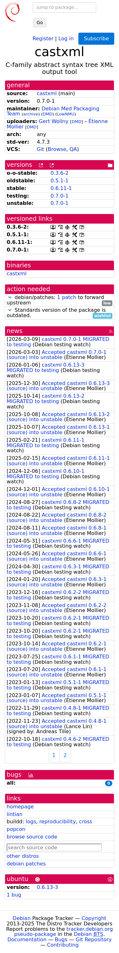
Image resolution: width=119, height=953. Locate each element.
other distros (23, 856)
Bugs (61, 940)
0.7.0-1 (59, 196)
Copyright (94, 918)
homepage (20, 807)
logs (31, 822)
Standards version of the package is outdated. (59, 313)
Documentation (26, 940)
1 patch (66, 297)
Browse (57, 149)
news (15, 331)
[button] (9, 297)
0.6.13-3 (47, 887)
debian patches (26, 864)
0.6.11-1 (61, 188)
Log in (66, 38)
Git (40, 149)
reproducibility (57, 822)
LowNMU (65, 114)
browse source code (32, 837)
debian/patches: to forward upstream (59, 300)
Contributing (63, 945)
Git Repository (94, 940)
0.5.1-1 (59, 181)
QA (73, 149)
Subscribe (96, 39)
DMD (47, 114)
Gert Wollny (53, 121)
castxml (47, 93)
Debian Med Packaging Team (53, 111)
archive (30, 114)
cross (85, 822)
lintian (15, 814)
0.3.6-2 (59, 173)
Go (40, 22)
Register (43, 38)
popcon (16, 829)
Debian (22, 918)
